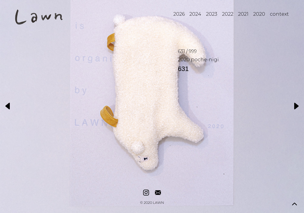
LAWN (158, 203)
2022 (227, 14)
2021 (243, 14)
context (279, 14)
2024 (195, 14)
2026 (179, 14)
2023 (211, 14)
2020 (259, 14)
